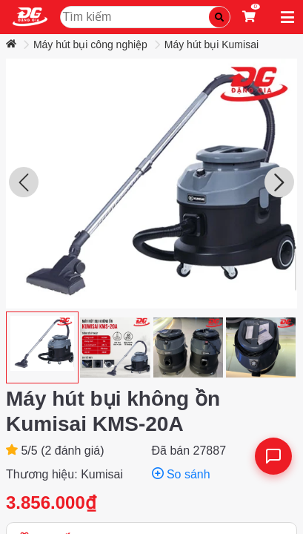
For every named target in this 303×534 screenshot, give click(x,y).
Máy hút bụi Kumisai (211, 44)
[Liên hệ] (273, 456)
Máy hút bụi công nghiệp (90, 44)
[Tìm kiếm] (219, 17)
